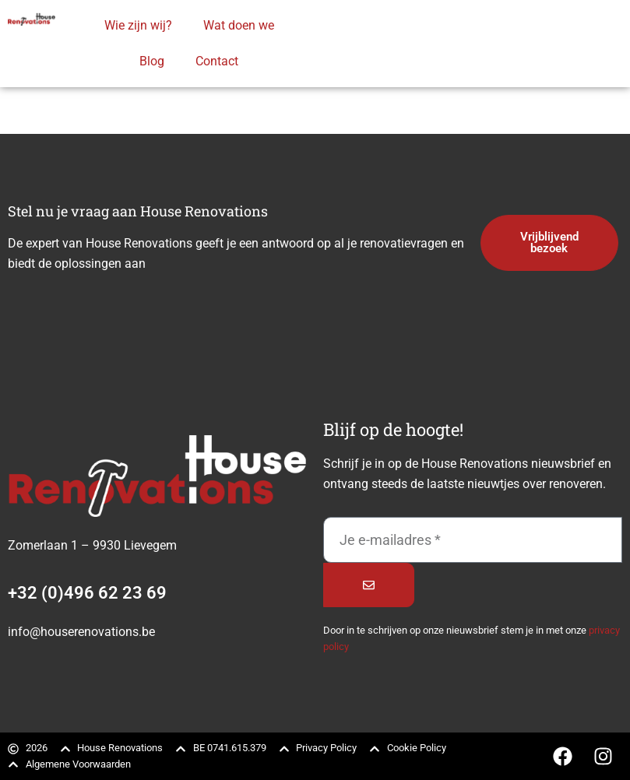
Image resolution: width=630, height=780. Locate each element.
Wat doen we (238, 25)
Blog (151, 61)
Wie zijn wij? (138, 25)
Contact (216, 61)
